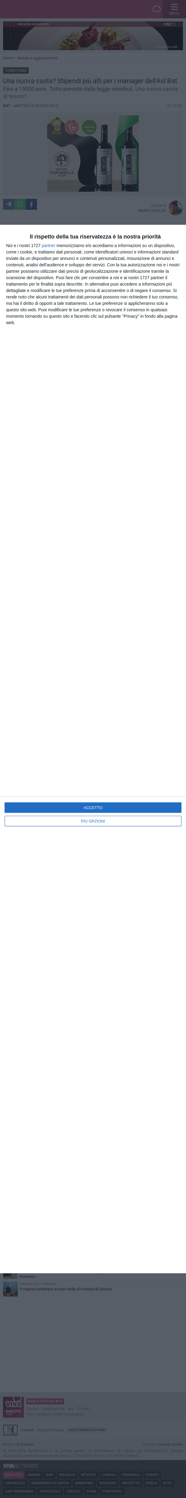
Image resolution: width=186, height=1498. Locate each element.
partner (48, 245)
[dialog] (93, 749)
